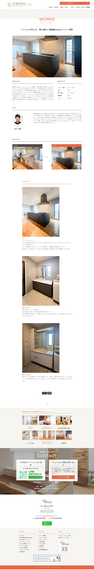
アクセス (41, 548)
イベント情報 (42, 536)
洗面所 (49, 393)
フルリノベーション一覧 (64, 536)
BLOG (72, 7)
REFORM (56, 7)
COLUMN (78, 7)
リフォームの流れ (30, 443)
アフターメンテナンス (47, 443)
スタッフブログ (43, 540)
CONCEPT (51, 7)
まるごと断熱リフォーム (25, 544)
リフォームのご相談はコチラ (68, 3)
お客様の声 (63, 443)
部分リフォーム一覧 (63, 538)
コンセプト (30, 428)
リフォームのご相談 (63, 477)
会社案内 (41, 546)
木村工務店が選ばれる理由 (64, 428)
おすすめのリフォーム (47, 428)
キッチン (44, 393)
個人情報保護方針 (43, 550)
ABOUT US (83, 7)
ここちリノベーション (24, 542)
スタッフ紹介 (42, 544)
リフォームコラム (43, 538)
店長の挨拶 (42, 542)
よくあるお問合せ (23, 548)
